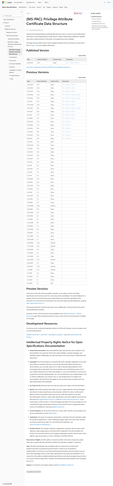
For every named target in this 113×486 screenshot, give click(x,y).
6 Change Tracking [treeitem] (14, 75)
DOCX (72, 63)
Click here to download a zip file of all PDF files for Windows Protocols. (48, 67)
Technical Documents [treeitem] (13, 39)
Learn (28, 13)
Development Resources (98, 23)
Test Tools (44, 334)
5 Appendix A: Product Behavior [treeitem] (15, 71)
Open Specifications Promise (45, 399)
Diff (77, 63)
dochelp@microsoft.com (65, 465)
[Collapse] (21, 11)
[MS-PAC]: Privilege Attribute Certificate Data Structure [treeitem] (14, 52)
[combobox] (12, 15)
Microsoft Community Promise (68, 399)
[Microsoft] (3, 2)
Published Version (97, 16)
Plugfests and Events (32, 334)
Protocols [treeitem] (7, 26)
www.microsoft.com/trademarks (40, 424)
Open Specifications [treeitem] (9, 19)
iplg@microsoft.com (58, 407)
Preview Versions (96, 21)
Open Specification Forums (34, 303)
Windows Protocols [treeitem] (11, 32)
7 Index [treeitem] (11, 79)
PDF (67, 63)
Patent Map (52, 413)
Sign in (109, 2)
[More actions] (85, 13)
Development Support (55, 334)
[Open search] (104, 2)
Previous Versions (96, 19)
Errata (74, 94)
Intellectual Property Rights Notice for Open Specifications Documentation (100, 27)
